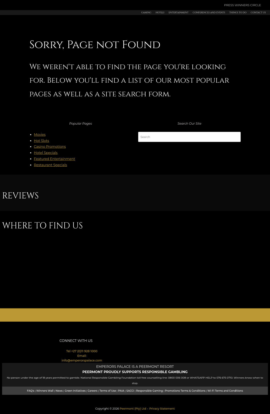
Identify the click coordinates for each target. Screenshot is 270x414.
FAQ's (30, 390)
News (59, 390)
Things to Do (237, 12)
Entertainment (178, 12)
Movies (40, 135)
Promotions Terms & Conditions (185, 390)
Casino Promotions (50, 147)
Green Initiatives (75, 390)
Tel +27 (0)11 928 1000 (81, 351)
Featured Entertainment (54, 159)
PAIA (121, 390)
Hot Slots (41, 141)
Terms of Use (107, 390)
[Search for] (189, 137)
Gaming (146, 12)
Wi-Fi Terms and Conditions (225, 390)
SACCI (130, 390)
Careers (92, 390)
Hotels (159, 12)
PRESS (229, 5)
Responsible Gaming (149, 390)
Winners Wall (44, 390)
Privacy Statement (162, 408)
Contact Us (258, 12)
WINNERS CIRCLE (248, 5)
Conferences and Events (209, 12)
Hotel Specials (46, 153)
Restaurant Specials (50, 165)
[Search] (235, 136)
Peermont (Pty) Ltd (133, 408)
